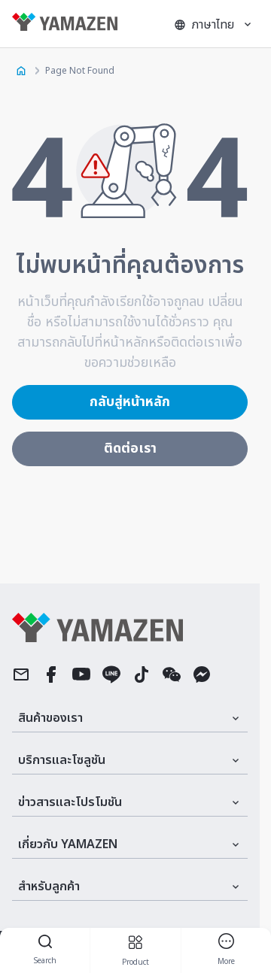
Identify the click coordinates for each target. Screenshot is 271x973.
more (226, 950)
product (135, 950)
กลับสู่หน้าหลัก (130, 402)
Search (45, 951)
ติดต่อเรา (130, 448)
